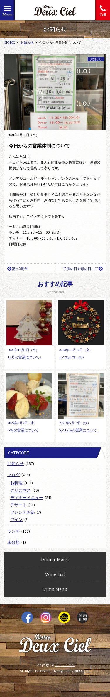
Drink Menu (55, 589)
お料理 (16, 483)
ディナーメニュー (26, 497)
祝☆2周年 (17, 268)
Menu (7, 11)
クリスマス (20, 490)
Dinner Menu (55, 559)
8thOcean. (82, 670)
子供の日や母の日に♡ (83, 268)
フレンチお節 (22, 512)
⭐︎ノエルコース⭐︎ (71, 356)
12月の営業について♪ (24, 356)
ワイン (16, 519)
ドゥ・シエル (65, 664)
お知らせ (96, 59)
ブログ (13, 474)
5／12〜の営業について (78, 430)
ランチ (13, 531)
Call (102, 11)
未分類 (13, 542)
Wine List (55, 574)
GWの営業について (22, 430)
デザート (18, 504)
